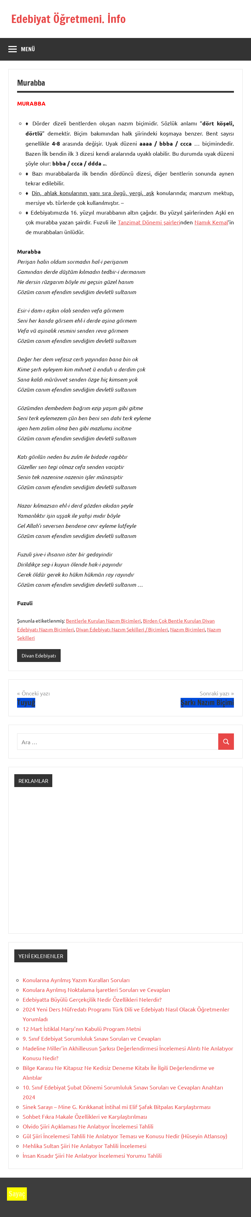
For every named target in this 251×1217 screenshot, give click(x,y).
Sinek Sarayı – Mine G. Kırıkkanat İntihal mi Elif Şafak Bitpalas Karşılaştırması (117, 1106)
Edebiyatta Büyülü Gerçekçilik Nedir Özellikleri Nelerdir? (92, 999)
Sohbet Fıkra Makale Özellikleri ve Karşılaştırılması (85, 1116)
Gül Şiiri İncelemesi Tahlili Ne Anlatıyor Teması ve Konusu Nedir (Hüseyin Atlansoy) (125, 1135)
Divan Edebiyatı (39, 655)
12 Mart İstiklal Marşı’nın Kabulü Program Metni (82, 1028)
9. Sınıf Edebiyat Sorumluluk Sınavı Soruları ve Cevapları (92, 1038)
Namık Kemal (211, 221)
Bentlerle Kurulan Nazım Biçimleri (103, 620)
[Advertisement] (125, 866)
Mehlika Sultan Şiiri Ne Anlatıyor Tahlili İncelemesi (84, 1145)
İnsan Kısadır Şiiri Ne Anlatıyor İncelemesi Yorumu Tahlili (92, 1155)
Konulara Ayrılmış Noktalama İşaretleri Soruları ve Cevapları (96, 989)
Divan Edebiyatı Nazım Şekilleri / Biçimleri (122, 629)
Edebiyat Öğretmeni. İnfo (68, 19)
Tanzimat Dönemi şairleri (149, 221)
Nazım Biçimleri (187, 629)
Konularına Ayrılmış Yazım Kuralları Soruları (76, 979)
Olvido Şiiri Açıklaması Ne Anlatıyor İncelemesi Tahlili (88, 1126)
